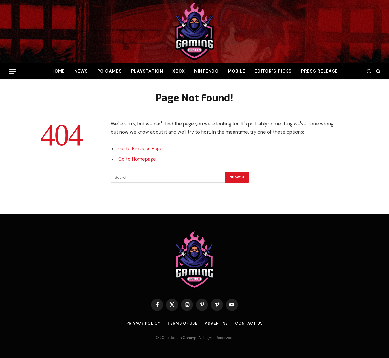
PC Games (109, 71)
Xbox (178, 71)
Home (58, 71)
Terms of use (182, 323)
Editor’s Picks (273, 71)
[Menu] (12, 71)
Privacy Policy (144, 323)
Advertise (216, 323)
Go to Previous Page (140, 149)
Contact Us (248, 323)
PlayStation (147, 71)
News (81, 71)
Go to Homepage (137, 159)
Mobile (236, 71)
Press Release (319, 71)
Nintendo (206, 71)
